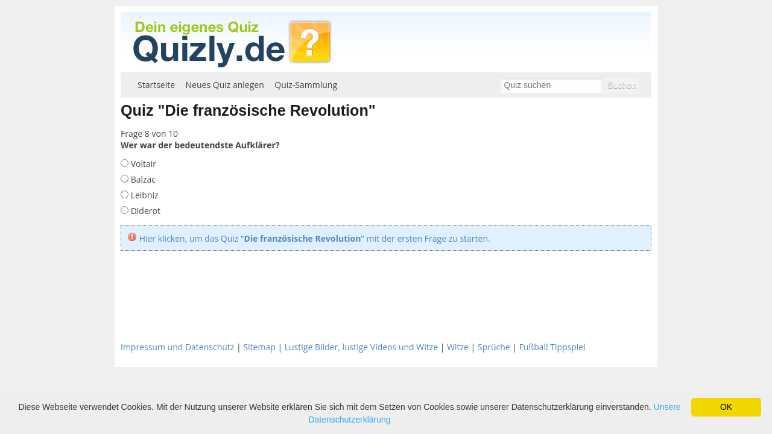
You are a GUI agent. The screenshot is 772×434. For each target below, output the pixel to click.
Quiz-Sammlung (305, 84)
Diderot (144, 210)
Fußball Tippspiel (552, 347)
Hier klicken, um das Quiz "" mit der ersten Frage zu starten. (314, 238)
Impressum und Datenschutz (177, 347)
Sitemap (259, 347)
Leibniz (143, 195)
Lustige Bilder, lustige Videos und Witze (361, 347)
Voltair (142, 163)
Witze (458, 347)
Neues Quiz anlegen (225, 84)
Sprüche (494, 347)
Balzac (142, 179)
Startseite (156, 84)
